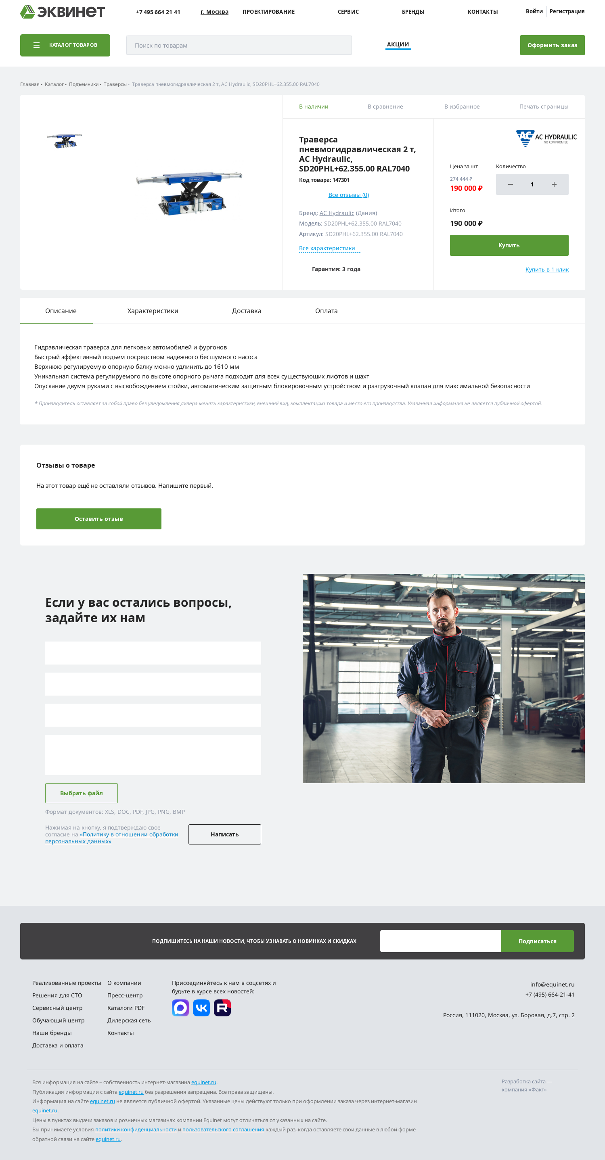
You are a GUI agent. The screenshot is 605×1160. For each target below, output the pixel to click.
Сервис (348, 12)
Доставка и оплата (58, 1045)
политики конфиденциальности (136, 1129)
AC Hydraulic (337, 213)
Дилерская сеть (129, 1020)
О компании (124, 983)
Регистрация (567, 11)
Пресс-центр (125, 995)
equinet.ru (203, 1082)
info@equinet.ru (552, 984)
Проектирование (269, 12)
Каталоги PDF (125, 1008)
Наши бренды (52, 1033)
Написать (225, 834)
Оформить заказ (553, 45)
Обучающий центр (58, 1020)
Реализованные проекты (66, 983)
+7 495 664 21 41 (158, 12)
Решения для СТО (57, 995)
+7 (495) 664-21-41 (550, 994)
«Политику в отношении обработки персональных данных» (111, 837)
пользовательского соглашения (223, 1129)
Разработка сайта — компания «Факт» (527, 1085)
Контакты (483, 12)
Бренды (413, 12)
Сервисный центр (57, 1008)
